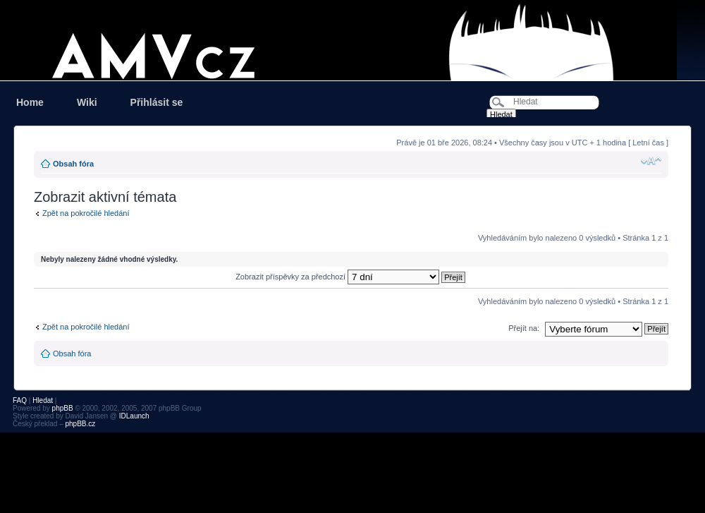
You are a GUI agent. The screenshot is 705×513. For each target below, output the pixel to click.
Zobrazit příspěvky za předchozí (350, 276)
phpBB (62, 408)
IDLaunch (134, 416)
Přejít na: (523, 328)
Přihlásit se (156, 102)
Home (30, 102)
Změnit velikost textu (651, 161)
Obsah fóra (73, 163)
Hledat (42, 400)
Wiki (87, 102)
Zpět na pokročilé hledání (86, 213)
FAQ (20, 400)
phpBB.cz (80, 424)
